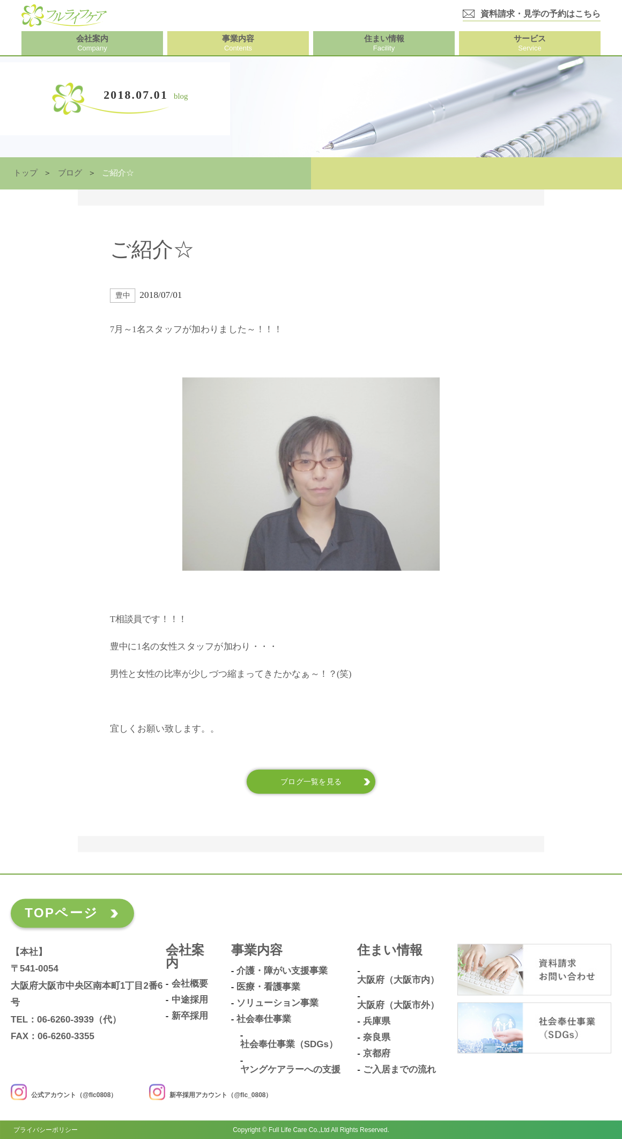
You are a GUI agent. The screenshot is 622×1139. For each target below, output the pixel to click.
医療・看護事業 (268, 987)
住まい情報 (390, 950)
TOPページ (61, 913)
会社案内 (185, 957)
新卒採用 (190, 1016)
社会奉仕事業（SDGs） (289, 1044)
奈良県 (376, 1037)
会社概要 (190, 984)
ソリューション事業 (277, 1003)
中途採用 (190, 1000)
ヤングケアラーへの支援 (290, 1070)
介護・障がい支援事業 (282, 971)
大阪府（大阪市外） (398, 1005)
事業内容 (257, 950)
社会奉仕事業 (263, 1019)
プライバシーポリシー (45, 1129)
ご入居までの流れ (399, 1070)
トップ (25, 173)
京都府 (376, 1053)
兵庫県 (376, 1021)
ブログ (70, 173)
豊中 (122, 295)
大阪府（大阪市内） (398, 980)
